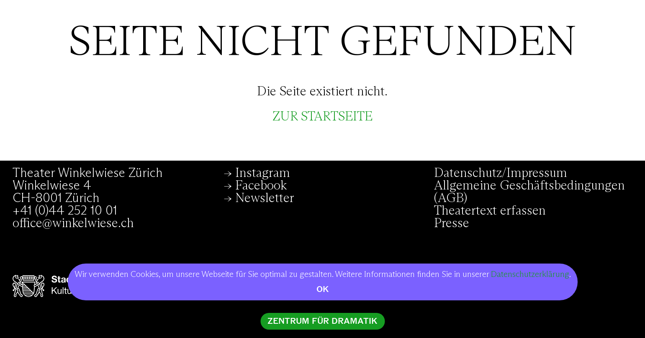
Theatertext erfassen (490, 211)
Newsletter (264, 198)
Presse (451, 223)
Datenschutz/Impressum (500, 173)
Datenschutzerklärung (530, 274)
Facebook (261, 185)
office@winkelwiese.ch (73, 223)
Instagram (262, 173)
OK (322, 289)
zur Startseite (322, 116)
